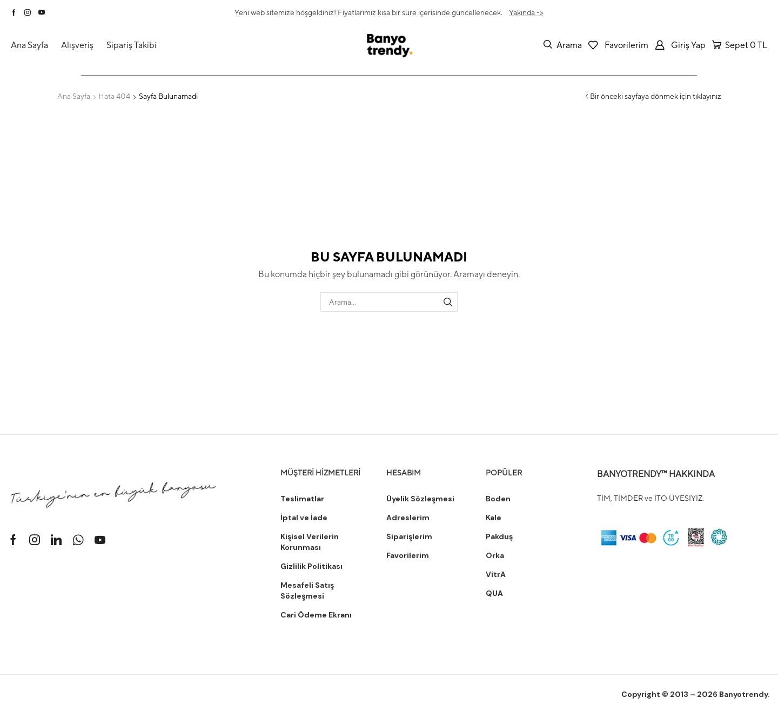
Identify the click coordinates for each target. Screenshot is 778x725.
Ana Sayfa (73, 96)
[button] (563, 45)
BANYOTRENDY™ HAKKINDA (656, 474)
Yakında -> (526, 12)
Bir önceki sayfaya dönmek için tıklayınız (655, 96)
